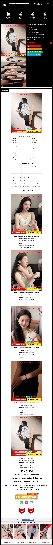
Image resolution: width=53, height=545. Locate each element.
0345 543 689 (45, 18)
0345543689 (39, 4)
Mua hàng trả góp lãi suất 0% (34, 49)
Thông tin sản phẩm (5, 90)
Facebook (44, 519)
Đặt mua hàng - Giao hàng (33, 46)
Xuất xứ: (28, 39)
